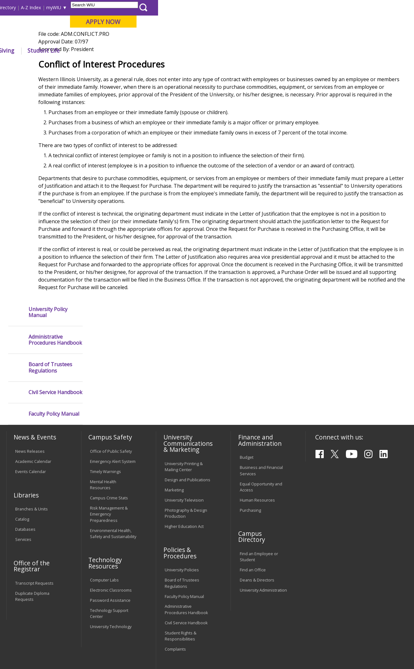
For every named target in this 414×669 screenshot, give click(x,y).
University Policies (182, 505)
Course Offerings (229, 7)
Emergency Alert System (113, 397)
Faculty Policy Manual (54, 190)
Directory (262, 7)
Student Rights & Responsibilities (180, 571)
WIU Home (103, 65)
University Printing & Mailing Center (184, 402)
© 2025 (23, 649)
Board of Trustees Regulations (50, 143)
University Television (184, 435)
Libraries (198, 7)
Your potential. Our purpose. (70, 37)
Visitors (60, 7)
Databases (25, 465)
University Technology (110, 562)
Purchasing (250, 445)
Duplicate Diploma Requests (32, 532)
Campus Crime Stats (109, 433)
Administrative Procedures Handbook (55, 116)
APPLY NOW (359, 22)
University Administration (263, 526)
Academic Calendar (33, 397)
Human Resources (257, 435)
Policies (128, 65)
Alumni (170, 50)
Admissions (133, 50)
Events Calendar (30, 407)
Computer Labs (104, 515)
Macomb (122, 37)
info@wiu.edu (352, 650)
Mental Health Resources (103, 420)
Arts (199, 50)
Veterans (141, 622)
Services (23, 475)
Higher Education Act (184, 461)
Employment (68, 622)
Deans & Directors (257, 515)
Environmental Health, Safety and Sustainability (113, 469)
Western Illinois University (99, 27)
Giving (262, 50)
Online (180, 37)
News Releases (30, 387)
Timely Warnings (105, 407)
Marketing (174, 425)
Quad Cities (152, 37)
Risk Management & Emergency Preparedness (109, 449)
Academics (91, 50)
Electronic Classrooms (111, 526)
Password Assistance (110, 536)
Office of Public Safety (111, 387)
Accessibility (30, 622)
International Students (96, 7)
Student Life (299, 50)
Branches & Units (31, 444)
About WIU (50, 50)
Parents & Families (27, 7)
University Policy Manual (48, 88)
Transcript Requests (34, 519)
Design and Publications (187, 415)
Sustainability (107, 622)
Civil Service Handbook (55, 168)
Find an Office (253, 505)
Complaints (175, 584)
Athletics (229, 50)
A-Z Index (287, 7)
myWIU (309, 7)
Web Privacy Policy (141, 649)
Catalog (22, 455)
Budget (246, 393)
